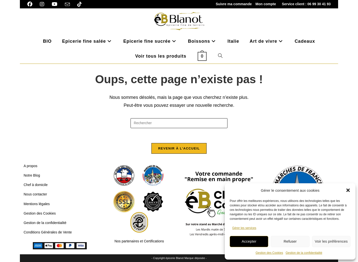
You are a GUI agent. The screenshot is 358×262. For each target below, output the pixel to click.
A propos (30, 166)
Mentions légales (37, 204)
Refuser (290, 241)
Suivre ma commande (234, 4)
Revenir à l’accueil (179, 148)
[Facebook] (31, 4)
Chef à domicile (36, 185)
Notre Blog (32, 175)
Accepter (249, 241)
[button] (348, 190)
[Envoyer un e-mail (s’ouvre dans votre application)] (67, 4)
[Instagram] (42, 4)
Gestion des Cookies (269, 253)
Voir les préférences (331, 241)
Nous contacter (35, 194)
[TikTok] (80, 4)
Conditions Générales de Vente (48, 232)
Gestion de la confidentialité (304, 253)
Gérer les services (244, 228)
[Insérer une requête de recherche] (179, 123)
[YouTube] (54, 4)
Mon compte (266, 4)
